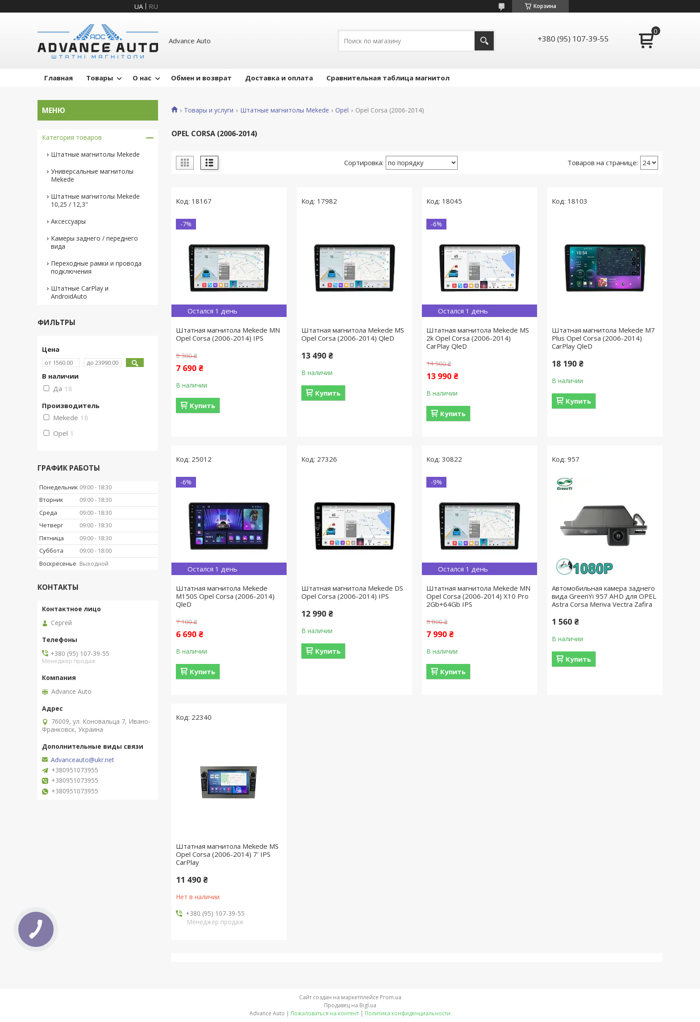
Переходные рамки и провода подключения (96, 267)
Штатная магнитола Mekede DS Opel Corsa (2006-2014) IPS (352, 592)
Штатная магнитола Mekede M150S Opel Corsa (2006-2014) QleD (225, 596)
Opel (342, 110)
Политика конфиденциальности (407, 1013)
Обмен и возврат (201, 77)
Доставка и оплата (279, 77)
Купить (202, 405)
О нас (142, 77)
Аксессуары (68, 221)
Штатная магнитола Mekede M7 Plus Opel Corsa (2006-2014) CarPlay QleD (603, 338)
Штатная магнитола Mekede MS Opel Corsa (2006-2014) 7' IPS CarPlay (227, 854)
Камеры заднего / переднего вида (94, 242)
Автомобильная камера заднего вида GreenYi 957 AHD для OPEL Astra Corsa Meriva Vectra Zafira (604, 596)
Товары (99, 77)
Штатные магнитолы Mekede (284, 110)
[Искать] (484, 40)
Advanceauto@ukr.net (82, 760)
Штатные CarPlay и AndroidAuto (79, 292)
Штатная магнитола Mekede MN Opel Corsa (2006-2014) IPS (228, 334)
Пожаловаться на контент (325, 1013)
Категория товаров (72, 137)
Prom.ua (390, 997)
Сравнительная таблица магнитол (388, 77)
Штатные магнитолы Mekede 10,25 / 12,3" (95, 200)
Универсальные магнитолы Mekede (92, 175)
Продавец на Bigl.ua (350, 1005)
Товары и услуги (208, 110)
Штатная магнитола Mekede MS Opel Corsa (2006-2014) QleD (352, 334)
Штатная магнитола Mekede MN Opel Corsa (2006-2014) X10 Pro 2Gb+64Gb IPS (478, 596)
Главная (58, 77)
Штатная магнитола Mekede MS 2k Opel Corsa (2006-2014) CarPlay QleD (477, 338)
